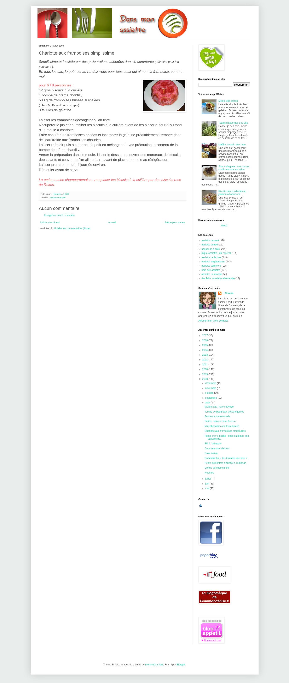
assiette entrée (210, 244)
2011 (205, 364)
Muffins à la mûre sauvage (219, 406)
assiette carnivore (211, 265)
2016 (205, 340)
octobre (209, 392)
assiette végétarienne (213, 261)
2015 (205, 345)
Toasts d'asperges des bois (233, 122)
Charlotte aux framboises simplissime (225, 430)
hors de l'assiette (211, 270)
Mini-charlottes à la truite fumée (221, 426)
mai (207, 488)
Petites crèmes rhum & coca (220, 421)
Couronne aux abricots (217, 448)
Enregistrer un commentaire (59, 215)
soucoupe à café (211, 249)
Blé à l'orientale (212, 443)
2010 (205, 369)
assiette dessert (58, 197)
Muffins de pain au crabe (231, 144)
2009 (205, 374)
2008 (205, 379)
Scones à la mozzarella (217, 416)
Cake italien (211, 453)
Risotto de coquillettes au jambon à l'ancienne (232, 193)
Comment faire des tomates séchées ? (225, 458)
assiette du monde (212, 274)
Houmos (209, 472)
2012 (205, 359)
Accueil (112, 222)
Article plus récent (50, 222)
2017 (205, 335)
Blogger (181, 664)
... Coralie (227, 293)
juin (207, 483)
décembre (211, 383)
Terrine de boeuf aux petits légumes (224, 411)
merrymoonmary (154, 664)
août (208, 402)
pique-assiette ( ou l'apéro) (216, 253)
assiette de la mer (211, 257)
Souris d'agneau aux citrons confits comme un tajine (233, 168)
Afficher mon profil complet (213, 320)
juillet (208, 478)
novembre (211, 388)
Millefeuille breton (228, 100)
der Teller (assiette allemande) (218, 278)
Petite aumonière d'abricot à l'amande (225, 463)
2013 (205, 354)
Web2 (224, 225)
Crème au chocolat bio (216, 467)
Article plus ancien (175, 222)
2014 (205, 350)
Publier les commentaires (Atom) (72, 228)
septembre (211, 397)
